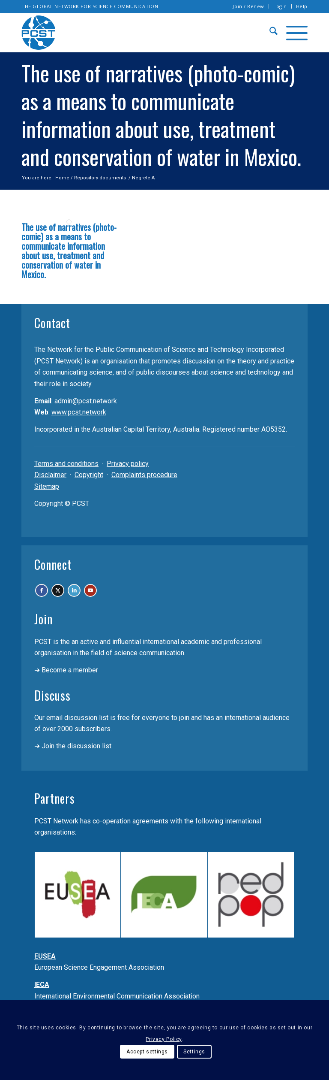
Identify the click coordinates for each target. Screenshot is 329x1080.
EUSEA (45, 967)
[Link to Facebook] (47, 596)
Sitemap (46, 486)
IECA (41, 995)
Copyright (89, 475)
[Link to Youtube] (132, 596)
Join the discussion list (76, 757)
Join (43, 629)
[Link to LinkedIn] (103, 596)
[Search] (269, 32)
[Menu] (293, 32)
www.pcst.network (78, 412)
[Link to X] (75, 596)
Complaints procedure (144, 475)
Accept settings (147, 1052)
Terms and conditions (66, 464)
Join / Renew (248, 6)
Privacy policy (128, 464)
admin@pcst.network (85, 401)
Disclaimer (50, 475)
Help (302, 6)
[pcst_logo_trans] (38, 32)
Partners (54, 809)
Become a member (70, 681)
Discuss (52, 706)
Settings (194, 1052)
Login (280, 6)
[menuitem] (248, 6)
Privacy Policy (163, 1039)
